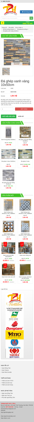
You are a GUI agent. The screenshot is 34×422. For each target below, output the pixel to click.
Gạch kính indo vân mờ (8, 277)
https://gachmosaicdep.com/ (8, 416)
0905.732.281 (6, 1)
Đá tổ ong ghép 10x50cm (8, 139)
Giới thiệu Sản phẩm (8, 116)
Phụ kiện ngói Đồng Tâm (8, 397)
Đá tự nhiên (19, 27)
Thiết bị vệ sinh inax (6, 382)
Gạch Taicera (5, 370)
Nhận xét (21, 116)
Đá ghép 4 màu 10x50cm (8, 161)
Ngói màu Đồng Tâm (7, 393)
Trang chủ (4, 27)
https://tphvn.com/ (5, 418)
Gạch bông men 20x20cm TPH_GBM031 (8, 212)
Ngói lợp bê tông (6, 390)
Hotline (28, 22)
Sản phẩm (11, 27)
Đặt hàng (24, 109)
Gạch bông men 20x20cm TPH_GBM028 (25, 234)
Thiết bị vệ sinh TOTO (7, 380)
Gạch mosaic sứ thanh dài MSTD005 (25, 277)
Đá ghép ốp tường (23, 29)
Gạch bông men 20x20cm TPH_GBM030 (25, 212)
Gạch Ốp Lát (5, 365)
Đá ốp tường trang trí (9, 29)
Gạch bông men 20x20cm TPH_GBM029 (8, 234)
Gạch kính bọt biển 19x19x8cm (8, 256)
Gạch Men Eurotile (6, 372)
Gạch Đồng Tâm (6, 368)
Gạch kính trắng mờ (25, 255)
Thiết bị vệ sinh (6, 378)
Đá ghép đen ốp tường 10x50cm (8, 183)
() (26, 12)
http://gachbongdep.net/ (7, 412)
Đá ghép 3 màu (25, 161)
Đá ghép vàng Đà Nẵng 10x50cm (25, 140)
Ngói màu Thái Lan (6, 395)
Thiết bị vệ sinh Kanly (7, 385)
